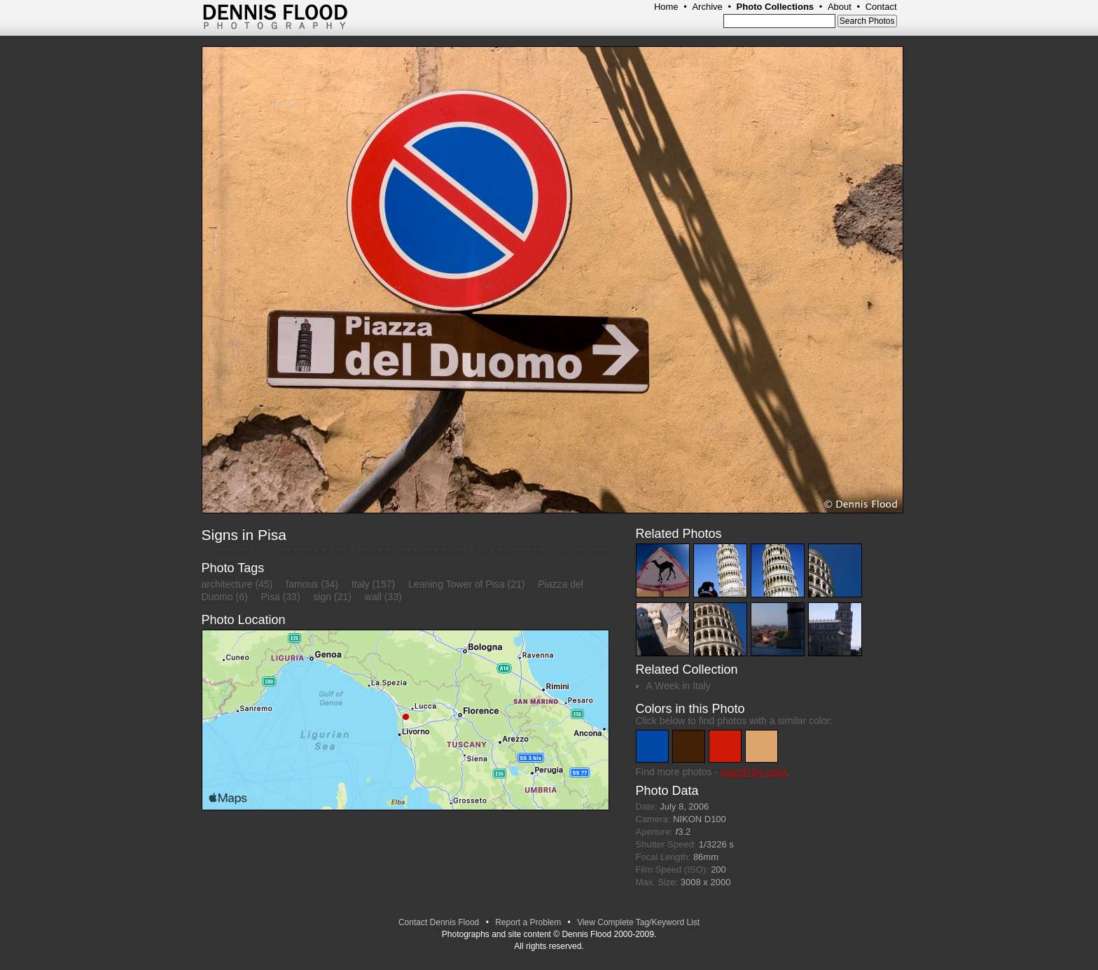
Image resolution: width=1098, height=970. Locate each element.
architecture (227, 584)
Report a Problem (528, 922)
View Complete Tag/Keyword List (638, 922)
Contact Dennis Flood (438, 922)
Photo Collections (775, 6)
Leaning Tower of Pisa (456, 584)
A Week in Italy (678, 685)
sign (322, 596)
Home (666, 6)
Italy (361, 584)
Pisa (270, 596)
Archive (707, 6)
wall (373, 596)
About (840, 6)
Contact (881, 6)
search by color (753, 771)
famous (302, 584)
